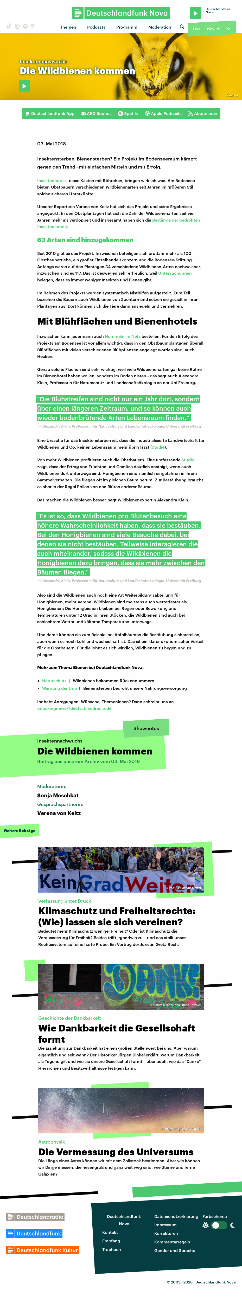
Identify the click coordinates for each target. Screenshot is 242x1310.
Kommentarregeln (172, 1241)
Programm (126, 26)
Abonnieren (202, 113)
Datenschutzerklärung (176, 1216)
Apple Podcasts (163, 113)
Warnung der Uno (59, 688)
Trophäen (111, 1249)
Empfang (111, 1240)
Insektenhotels (52, 180)
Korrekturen (166, 1233)
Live (196, 29)
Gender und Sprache (174, 1250)
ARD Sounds (96, 113)
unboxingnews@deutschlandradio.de (74, 708)
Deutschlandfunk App (49, 113)
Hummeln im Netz (123, 336)
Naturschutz (54, 680)
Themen (68, 26)
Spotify (128, 113)
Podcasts (96, 26)
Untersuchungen (175, 272)
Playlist (213, 29)
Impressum (165, 1224)
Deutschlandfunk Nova (124, 1220)
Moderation (159, 26)
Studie (158, 446)
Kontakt (110, 1232)
